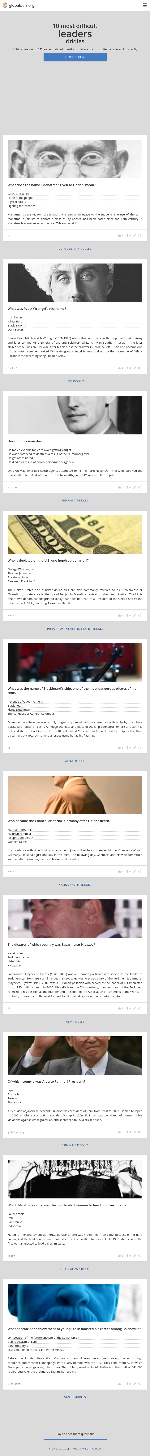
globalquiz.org (21, 5)
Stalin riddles (75, 1397)
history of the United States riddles (75, 628)
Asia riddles (75, 1021)
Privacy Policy (80, 1448)
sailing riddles (75, 761)
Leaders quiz (75, 57)
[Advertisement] (75, 100)
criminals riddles (75, 1145)
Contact (96, 1448)
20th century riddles (75, 248)
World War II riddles (75, 884)
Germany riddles (75, 500)
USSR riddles (74, 381)
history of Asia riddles (75, 1269)
